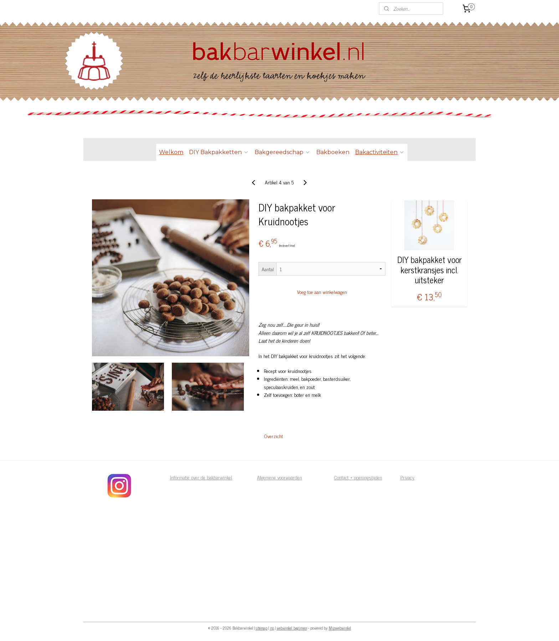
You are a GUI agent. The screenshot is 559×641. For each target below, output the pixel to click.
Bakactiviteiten (380, 152)
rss (272, 628)
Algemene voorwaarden (279, 477)
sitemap (261, 628)
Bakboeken (332, 152)
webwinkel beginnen (292, 628)
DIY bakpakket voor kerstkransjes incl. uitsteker (429, 269)
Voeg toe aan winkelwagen (322, 292)
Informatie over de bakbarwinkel (201, 477)
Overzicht (273, 436)
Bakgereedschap (283, 152)
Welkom (171, 152)
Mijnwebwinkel (340, 628)
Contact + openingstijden (358, 477)
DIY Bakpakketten (219, 152)
